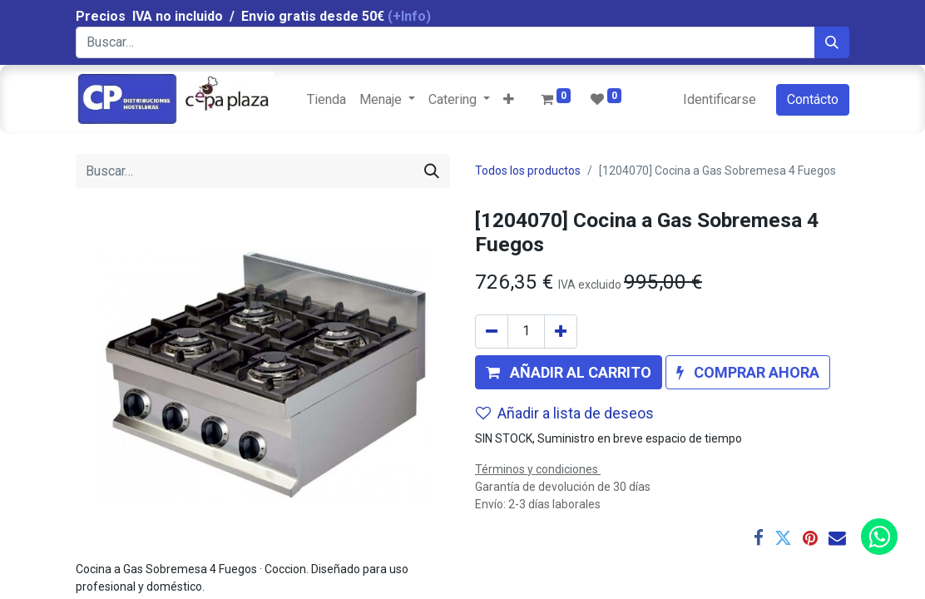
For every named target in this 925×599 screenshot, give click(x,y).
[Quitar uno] (491, 331)
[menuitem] (326, 99)
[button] (509, 99)
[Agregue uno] (560, 331)
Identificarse (719, 99)
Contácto (812, 99)
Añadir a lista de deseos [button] (565, 413)
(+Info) (409, 16)
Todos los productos (528, 170)
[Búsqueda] (831, 42)
